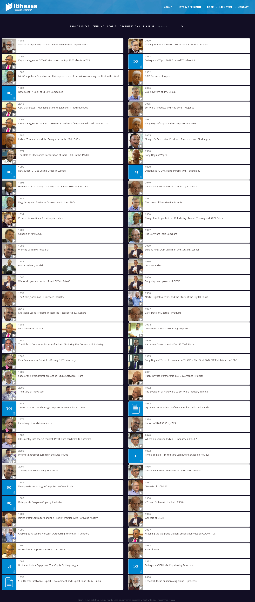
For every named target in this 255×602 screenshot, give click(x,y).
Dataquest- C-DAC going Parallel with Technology (172, 170)
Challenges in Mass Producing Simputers (167, 328)
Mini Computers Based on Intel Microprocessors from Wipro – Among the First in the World (69, 76)
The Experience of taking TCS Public (38, 470)
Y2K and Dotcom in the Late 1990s (164, 502)
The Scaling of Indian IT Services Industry (41, 296)
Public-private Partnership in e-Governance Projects (174, 375)
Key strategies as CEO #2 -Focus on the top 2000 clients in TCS (54, 60)
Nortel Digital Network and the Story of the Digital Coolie (176, 296)
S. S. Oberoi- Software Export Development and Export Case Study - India (59, 580)
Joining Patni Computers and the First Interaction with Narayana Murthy (58, 517)
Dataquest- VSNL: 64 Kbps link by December (170, 565)
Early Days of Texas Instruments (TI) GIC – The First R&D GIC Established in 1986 (191, 360)
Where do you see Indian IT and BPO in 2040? (44, 281)
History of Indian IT (189, 7)
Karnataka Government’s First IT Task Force (170, 344)
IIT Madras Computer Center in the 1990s (41, 549)
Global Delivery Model (30, 265)
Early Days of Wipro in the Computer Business (170, 123)
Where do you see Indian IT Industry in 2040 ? (171, 186)
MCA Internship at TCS (30, 328)
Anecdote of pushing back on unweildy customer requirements (53, 44)
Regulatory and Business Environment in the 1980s (46, 202)
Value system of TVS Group (160, 91)
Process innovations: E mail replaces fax (40, 218)
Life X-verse (225, 7)
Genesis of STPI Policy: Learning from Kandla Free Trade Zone (53, 186)
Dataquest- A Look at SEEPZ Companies (40, 91)
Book (210, 7)
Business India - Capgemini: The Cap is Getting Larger (48, 565)
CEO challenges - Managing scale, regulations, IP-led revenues (53, 107)
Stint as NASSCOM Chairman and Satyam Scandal (172, 249)
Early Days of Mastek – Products (163, 312)
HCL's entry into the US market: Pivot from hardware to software (54, 438)
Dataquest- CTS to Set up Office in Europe (42, 170)
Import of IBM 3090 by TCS (160, 423)
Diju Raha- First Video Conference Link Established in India (177, 407)
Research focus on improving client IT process (171, 580)
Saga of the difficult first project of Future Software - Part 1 (51, 375)
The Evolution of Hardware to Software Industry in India (176, 391)
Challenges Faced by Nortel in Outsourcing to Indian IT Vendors (53, 533)
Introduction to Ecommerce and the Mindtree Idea (173, 470)
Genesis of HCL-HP (156, 486)
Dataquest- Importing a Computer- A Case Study (45, 486)
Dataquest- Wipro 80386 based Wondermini (170, 60)
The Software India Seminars (161, 233)
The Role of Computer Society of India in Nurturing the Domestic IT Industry (60, 344)
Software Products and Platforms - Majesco (169, 107)
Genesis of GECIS (154, 517)
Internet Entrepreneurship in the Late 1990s (43, 454)
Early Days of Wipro (156, 154)
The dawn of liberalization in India (163, 202)
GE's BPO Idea (153, 265)
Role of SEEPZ (153, 549)
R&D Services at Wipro (157, 76)
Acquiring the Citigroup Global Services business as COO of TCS (180, 533)
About (168, 7)
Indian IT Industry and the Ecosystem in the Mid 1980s (49, 139)
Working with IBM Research (33, 249)
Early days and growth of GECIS (162, 281)
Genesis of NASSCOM (30, 233)
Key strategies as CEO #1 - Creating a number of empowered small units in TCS (63, 123)
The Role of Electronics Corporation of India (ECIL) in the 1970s (53, 154)
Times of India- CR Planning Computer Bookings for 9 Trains (51, 407)
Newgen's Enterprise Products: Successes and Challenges (177, 139)
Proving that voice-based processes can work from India (176, 44)
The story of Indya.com (31, 391)
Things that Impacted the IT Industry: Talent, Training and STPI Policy (184, 218)
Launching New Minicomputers (35, 423)
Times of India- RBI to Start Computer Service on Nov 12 (177, 454)
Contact (243, 7)
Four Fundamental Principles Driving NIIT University (47, 360)
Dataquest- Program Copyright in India (40, 502)
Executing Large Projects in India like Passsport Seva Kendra (52, 312)
